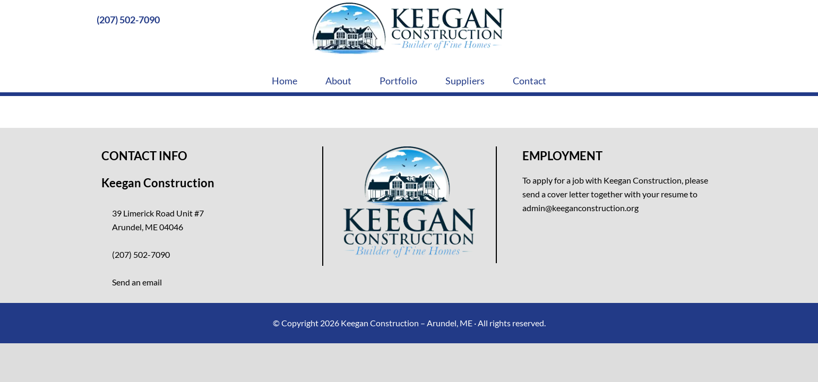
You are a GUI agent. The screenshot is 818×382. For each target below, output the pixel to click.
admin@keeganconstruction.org (580, 208)
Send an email (137, 282)
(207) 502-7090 (128, 19)
